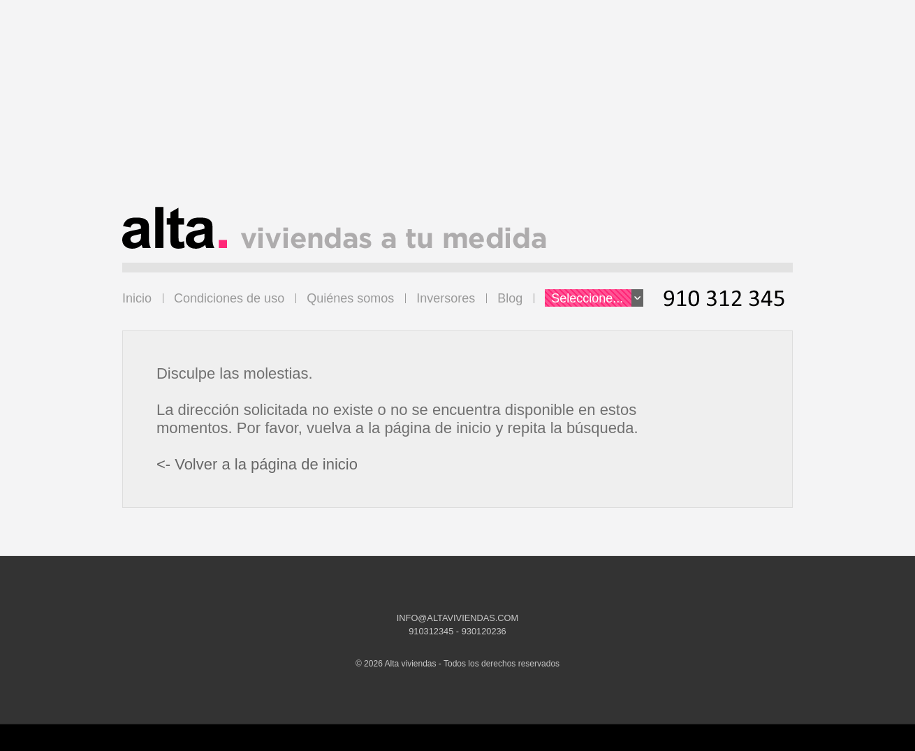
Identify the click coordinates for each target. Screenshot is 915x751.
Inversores (445, 298)
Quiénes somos (350, 298)
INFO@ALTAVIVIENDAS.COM (457, 618)
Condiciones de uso (229, 298)
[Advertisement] (457, 109)
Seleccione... (597, 298)
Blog (509, 298)
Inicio (137, 298)
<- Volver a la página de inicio (257, 464)
